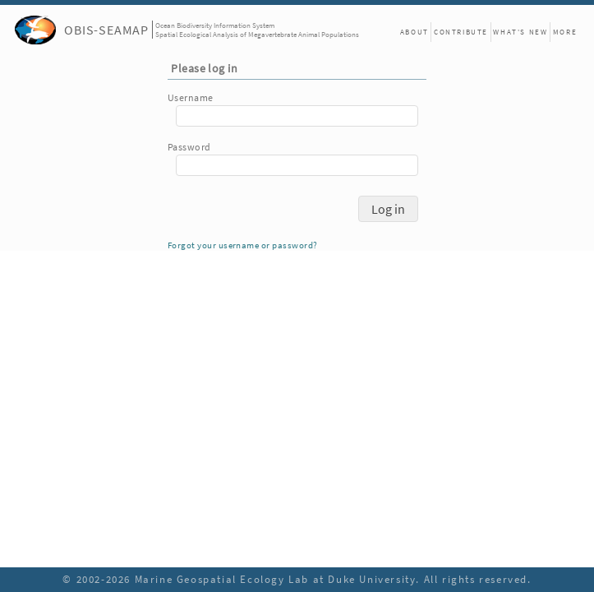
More (565, 31)
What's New (520, 31)
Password (189, 147)
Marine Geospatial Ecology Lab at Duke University (276, 578)
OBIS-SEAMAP (106, 29)
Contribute (461, 31)
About (414, 31)
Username (191, 97)
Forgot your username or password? (242, 245)
